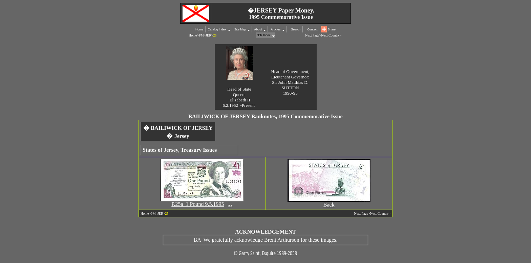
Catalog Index (217, 29)
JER (208, 35)
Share (332, 29)
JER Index (264, 35)
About (258, 29)
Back (329, 205)
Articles (275, 29)
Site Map (240, 29)
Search (295, 29)
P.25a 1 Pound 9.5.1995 (197, 204)
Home (199, 29)
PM (201, 35)
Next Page (312, 35)
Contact (312, 29)
